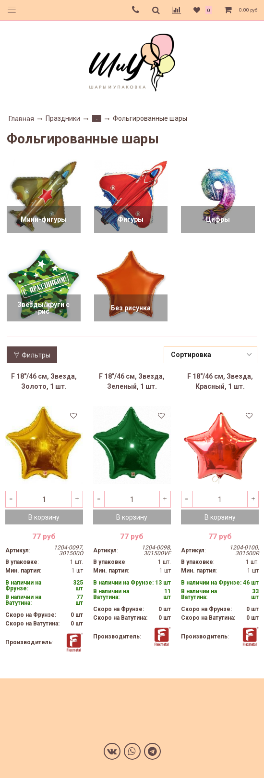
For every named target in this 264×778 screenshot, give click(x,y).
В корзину (44, 517)
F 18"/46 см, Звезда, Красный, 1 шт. (220, 381)
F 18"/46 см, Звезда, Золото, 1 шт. (44, 381)
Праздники (63, 118)
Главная (21, 119)
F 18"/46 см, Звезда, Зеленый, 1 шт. (132, 381)
